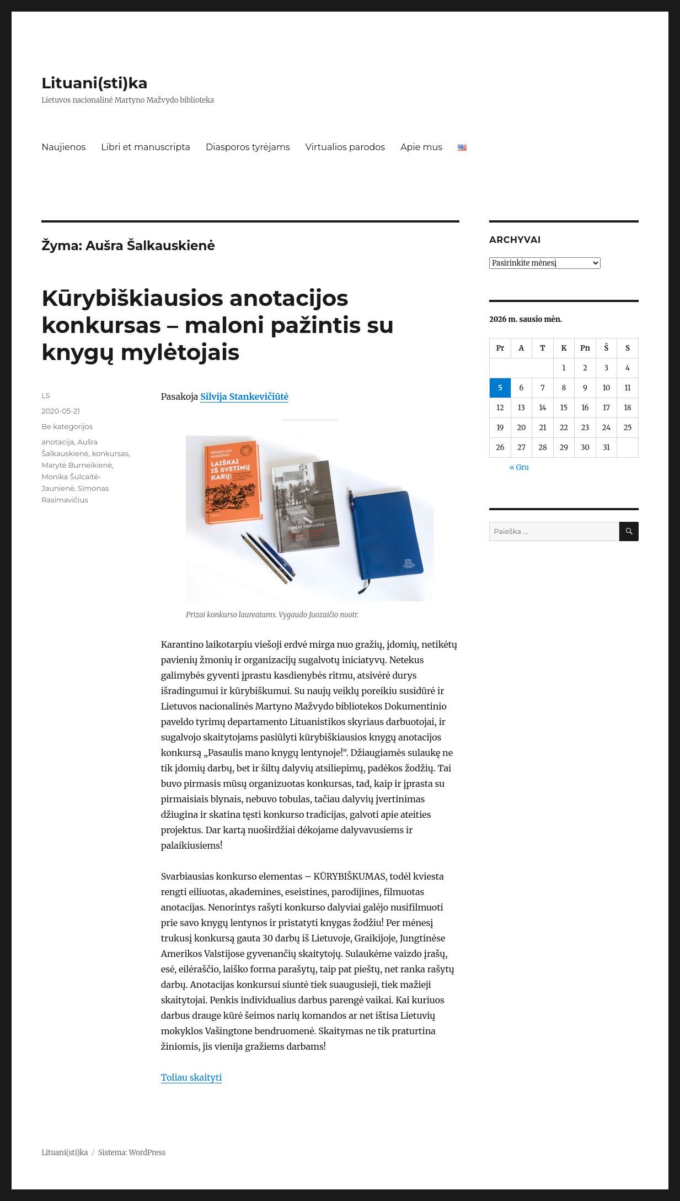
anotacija (57, 441)
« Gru (519, 467)
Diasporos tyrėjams (248, 147)
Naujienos (63, 147)
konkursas (110, 453)
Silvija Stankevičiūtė (244, 396)
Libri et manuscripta (145, 147)
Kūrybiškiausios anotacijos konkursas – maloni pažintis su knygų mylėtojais (217, 325)
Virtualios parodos (345, 147)
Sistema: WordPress (132, 1152)
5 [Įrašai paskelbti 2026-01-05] (500, 388)
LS (45, 395)
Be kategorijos (67, 426)
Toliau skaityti (191, 1077)
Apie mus (421, 147)
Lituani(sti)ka (94, 82)
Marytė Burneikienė (76, 465)
